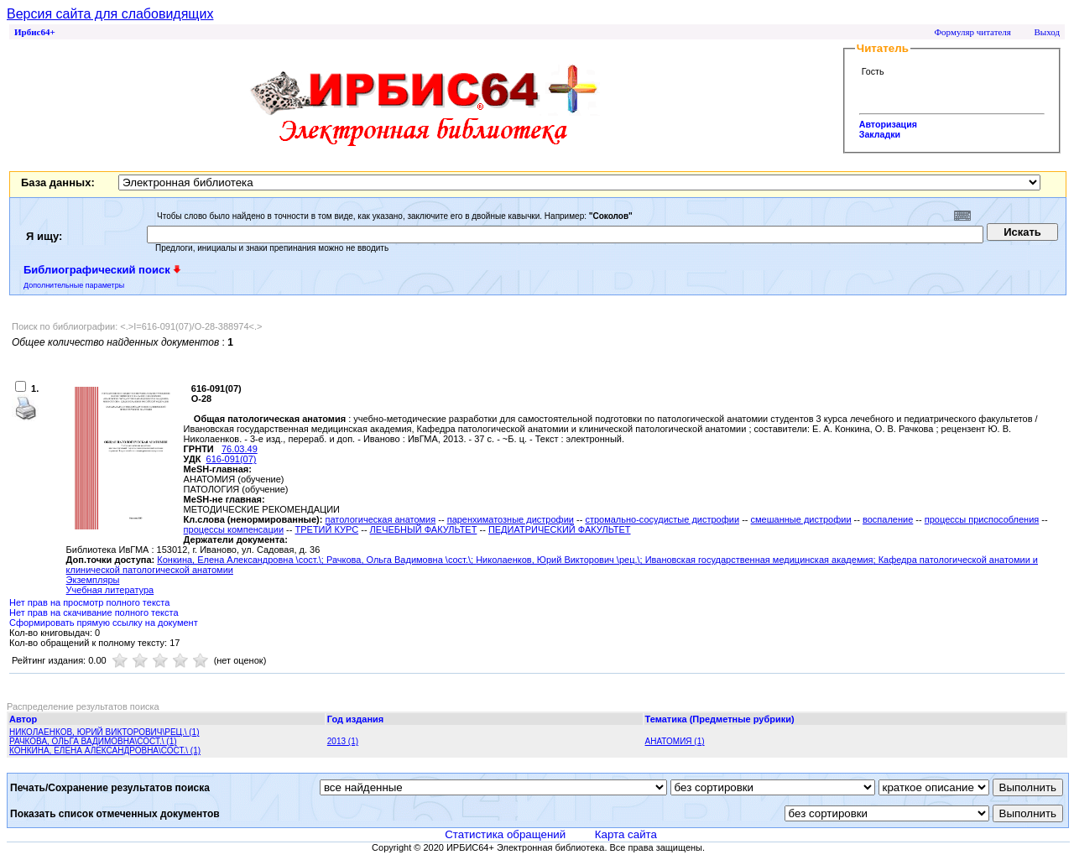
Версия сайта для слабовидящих (110, 14)
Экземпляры (93, 580)
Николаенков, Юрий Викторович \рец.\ (557, 560)
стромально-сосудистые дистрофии (662, 519)
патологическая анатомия (380, 519)
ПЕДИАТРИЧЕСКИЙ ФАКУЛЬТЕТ (559, 529)
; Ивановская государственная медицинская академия (756, 560)
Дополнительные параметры (73, 285)
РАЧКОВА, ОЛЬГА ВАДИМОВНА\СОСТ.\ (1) (93, 741)
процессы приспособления (982, 519)
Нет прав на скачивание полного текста (94, 612)
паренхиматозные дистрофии (510, 519)
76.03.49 (240, 449)
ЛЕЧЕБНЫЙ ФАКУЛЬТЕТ (423, 529)
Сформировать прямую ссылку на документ (103, 623)
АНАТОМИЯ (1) (675, 741)
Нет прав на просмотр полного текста (89, 602)
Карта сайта (626, 834)
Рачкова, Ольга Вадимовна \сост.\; (401, 560)
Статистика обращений (505, 834)
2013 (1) (342, 741)
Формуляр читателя (972, 32)
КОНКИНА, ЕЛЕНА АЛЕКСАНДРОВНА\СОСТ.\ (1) (105, 750)
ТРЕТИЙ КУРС (326, 529)
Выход (1047, 32)
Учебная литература (110, 590)
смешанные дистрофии (801, 519)
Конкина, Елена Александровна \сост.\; (241, 560)
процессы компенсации (234, 529)
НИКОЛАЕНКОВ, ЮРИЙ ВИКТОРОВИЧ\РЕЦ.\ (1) (104, 732)
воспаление (888, 519)
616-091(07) (231, 459)
